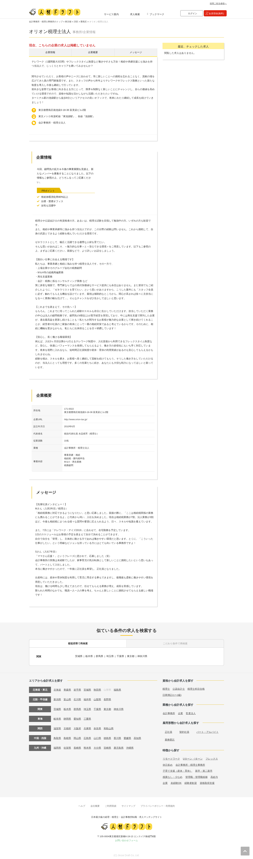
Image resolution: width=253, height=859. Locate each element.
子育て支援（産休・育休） (177, 769)
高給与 (214, 776)
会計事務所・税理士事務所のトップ (46, 21)
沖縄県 (130, 746)
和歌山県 (108, 727)
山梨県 (97, 698)
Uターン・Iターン (193, 757)
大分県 (97, 746)
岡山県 (77, 737)
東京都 (68, 21)
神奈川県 (143, 656)
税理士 (166, 687)
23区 (76, 21)
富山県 (67, 698)
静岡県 (67, 717)
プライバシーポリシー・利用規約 (158, 805)
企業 (180, 712)
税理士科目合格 (196, 687)
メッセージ (136, 52)
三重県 (87, 717)
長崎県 (77, 746)
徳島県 (107, 737)
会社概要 (95, 805)
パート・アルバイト (207, 730)
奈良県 (97, 727)
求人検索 (135, 14)
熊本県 (87, 746)
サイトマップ (128, 805)
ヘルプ (81, 805)
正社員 (168, 730)
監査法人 (191, 712)
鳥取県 (57, 737)
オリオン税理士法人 (98, 21)
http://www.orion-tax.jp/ (75, 419)
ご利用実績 (110, 805)
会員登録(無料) (216, 13)
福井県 (87, 698)
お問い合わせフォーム (126, 839)
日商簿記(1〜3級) (172, 694)
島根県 (67, 737)
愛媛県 (127, 737)
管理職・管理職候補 (196, 776)
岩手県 (77, 688)
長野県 (107, 698)
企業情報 (50, 52)
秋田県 (97, 688)
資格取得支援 (207, 782)
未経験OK (176, 782)
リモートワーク (171, 757)
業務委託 (170, 738)
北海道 (57, 688)
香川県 (117, 737)
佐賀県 (67, 746)
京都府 (67, 727)
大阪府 (77, 727)
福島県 (117, 688)
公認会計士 (179, 687)
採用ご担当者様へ (218, 3)
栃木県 (89, 656)
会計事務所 (169, 712)
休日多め (168, 763)
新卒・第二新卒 (203, 769)
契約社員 (184, 730)
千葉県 (120, 656)
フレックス (212, 757)
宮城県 (87, 688)
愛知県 (77, 717)
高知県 (137, 737)
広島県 (87, 737)
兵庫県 (87, 727)
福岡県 (57, 746)
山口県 (97, 737)
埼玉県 (110, 656)
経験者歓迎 (190, 782)
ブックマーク (157, 14)
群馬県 (99, 656)
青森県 (67, 688)
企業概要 (93, 52)
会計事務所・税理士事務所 (190, 763)
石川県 (77, 698)
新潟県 (57, 698)
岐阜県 (57, 717)
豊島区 (83, 21)
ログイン (192, 13)
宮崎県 (107, 746)
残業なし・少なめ (172, 776)
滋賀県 (57, 727)
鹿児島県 (119, 746)
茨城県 (78, 656)
